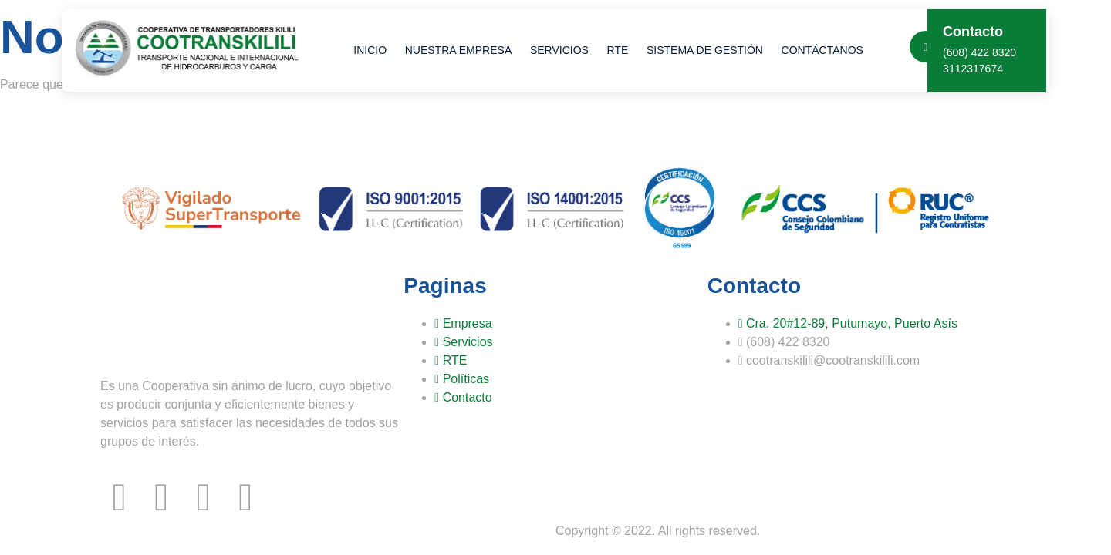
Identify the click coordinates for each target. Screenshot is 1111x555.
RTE (609, 50)
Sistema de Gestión (693, 50)
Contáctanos (808, 50)
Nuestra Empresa (455, 50)
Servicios (554, 50)
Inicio (370, 50)
